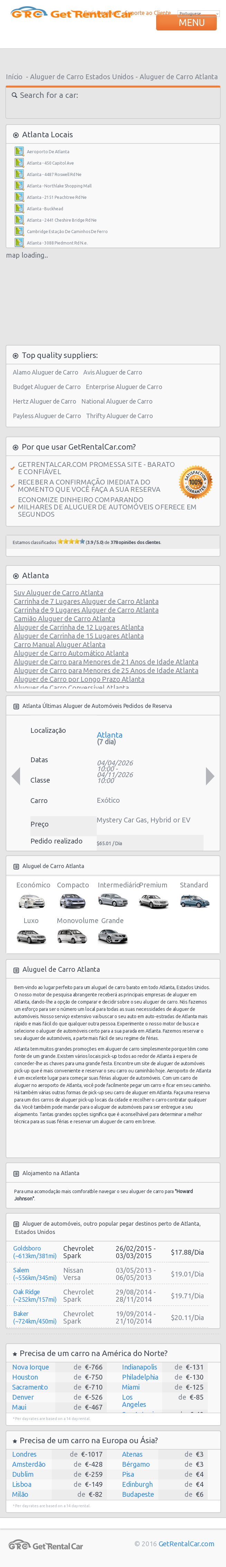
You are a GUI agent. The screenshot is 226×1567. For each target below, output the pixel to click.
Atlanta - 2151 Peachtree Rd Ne (57, 197)
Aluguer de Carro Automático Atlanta (71, 653)
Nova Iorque (30, 1367)
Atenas (132, 1454)
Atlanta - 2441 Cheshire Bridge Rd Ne (62, 220)
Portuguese (190, 13)
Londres (24, 1454)
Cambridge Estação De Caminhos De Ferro (67, 231)
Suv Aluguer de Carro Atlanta (58, 593)
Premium (153, 896)
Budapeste (138, 1494)
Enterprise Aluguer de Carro (124, 386)
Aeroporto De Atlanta (48, 151)
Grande (112, 931)
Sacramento (30, 1387)
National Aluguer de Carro (117, 401)
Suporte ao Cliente (148, 13)
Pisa (128, 1474)
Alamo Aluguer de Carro (45, 372)
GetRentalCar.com (187, 1544)
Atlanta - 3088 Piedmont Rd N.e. (57, 243)
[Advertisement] (113, 59)
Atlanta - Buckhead (45, 208)
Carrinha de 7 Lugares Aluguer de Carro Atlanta (86, 601)
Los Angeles (134, 1400)
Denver (23, 1397)
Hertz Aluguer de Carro (44, 401)
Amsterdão (29, 1464)
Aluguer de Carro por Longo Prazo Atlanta (79, 679)
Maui (19, 1407)
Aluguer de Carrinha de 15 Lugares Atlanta (79, 636)
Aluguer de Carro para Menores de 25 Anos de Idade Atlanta (106, 670)
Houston (25, 1377)
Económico (31, 896)
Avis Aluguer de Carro (112, 372)
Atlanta (110, 734)
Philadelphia (140, 1377)
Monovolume (71, 931)
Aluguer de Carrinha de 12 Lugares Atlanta (79, 627)
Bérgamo (136, 1464)
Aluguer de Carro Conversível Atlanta (71, 688)
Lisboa (21, 1484)
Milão (20, 1494)
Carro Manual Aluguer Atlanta (59, 644)
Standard (194, 896)
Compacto (71, 896)
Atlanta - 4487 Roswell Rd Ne (54, 174)
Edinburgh (137, 1484)
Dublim (23, 1474)
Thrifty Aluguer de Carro (119, 415)
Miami (131, 1387)
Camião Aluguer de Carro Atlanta (64, 619)
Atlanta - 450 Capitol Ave (50, 163)
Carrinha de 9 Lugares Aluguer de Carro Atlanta (86, 610)
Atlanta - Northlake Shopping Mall (59, 186)
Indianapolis (139, 1367)
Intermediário (112, 896)
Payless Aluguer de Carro (47, 415)
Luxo (31, 931)
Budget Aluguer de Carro (47, 386)
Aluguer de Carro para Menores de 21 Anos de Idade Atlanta (106, 662)
